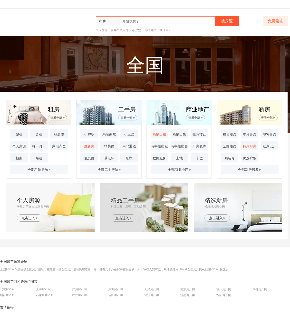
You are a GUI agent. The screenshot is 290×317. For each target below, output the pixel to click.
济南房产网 (187, 295)
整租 (19, 134)
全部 (179, 170)
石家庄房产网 (45, 295)
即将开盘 (269, 134)
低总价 (89, 158)
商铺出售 (179, 134)
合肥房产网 (115, 295)
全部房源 (39, 170)
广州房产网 (79, 289)
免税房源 (150, 30)
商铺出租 (159, 134)
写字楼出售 (179, 146)
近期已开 (269, 146)
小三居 (129, 134)
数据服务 (159, 158)
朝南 (19, 158)
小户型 (136, 30)
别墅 (129, 158)
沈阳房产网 (223, 295)
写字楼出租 (159, 146)
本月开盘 (249, 134)
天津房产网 (151, 289)
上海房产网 (43, 289)
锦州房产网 (151, 295)
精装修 (59, 134)
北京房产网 (7, 289)
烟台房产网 (7, 295)
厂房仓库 (199, 146)
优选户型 (249, 158)
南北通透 (129, 146)
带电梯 (109, 158)
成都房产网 (259, 289)
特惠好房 (249, 146)
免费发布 (275, 21)
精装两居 (109, 134)
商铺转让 (165, 30)
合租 (39, 134)
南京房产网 (187, 289)
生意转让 (199, 134)
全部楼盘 (229, 146)
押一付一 (39, 146)
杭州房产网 (223, 289)
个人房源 (101, 30)
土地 (179, 158)
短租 (39, 158)
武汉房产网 (79, 295)
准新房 (89, 146)
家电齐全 (59, 146)
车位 (199, 158)
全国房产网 (211, 269)
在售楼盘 (229, 134)
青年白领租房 (119, 30)
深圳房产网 (115, 289)
